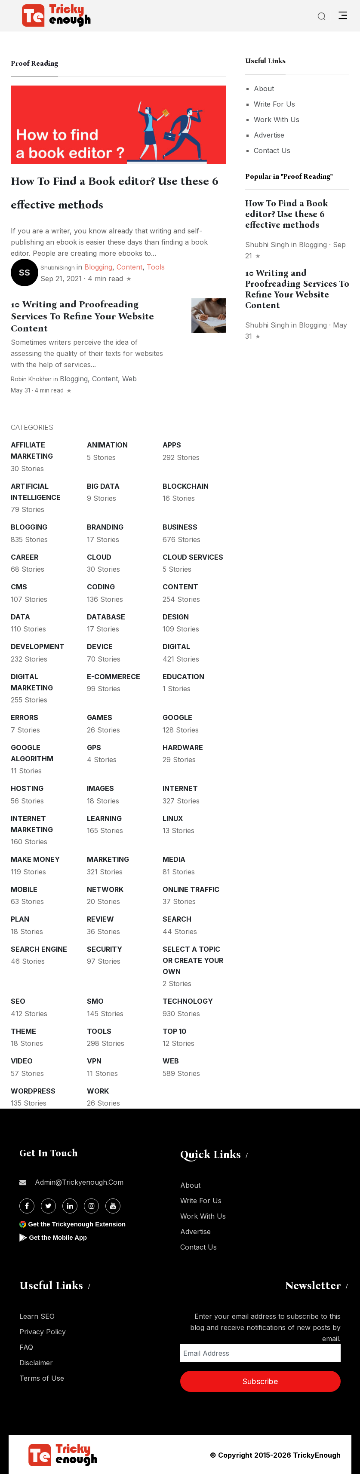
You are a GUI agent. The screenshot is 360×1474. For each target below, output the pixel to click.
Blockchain (186, 485)
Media (174, 858)
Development (38, 645)
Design (176, 616)
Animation (107, 444)
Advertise (269, 135)
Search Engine (39, 948)
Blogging (98, 266)
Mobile (24, 888)
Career (24, 556)
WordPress (33, 1090)
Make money (35, 858)
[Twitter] (48, 1205)
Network (105, 888)
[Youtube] (112, 1205)
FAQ (26, 1346)
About (264, 88)
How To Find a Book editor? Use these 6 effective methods (286, 214)
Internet (180, 787)
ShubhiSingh (57, 266)
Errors (24, 716)
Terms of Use (41, 1377)
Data (20, 616)
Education (183, 675)
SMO (95, 1000)
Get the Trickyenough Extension (80, 1223)
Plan (20, 918)
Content (129, 266)
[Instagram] (91, 1205)
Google (177, 716)
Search (177, 918)
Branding (105, 526)
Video (22, 1060)
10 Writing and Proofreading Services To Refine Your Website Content (82, 315)
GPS (94, 746)
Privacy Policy (42, 1331)
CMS (19, 586)
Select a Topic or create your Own (193, 959)
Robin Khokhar (31, 378)
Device (100, 645)
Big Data (103, 485)
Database (106, 616)
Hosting (27, 787)
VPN (94, 1060)
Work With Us (276, 119)
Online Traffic (191, 888)
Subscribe (260, 1380)
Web (129, 378)
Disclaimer (36, 1362)
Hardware (183, 746)
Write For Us (274, 104)
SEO (18, 1000)
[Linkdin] (69, 1205)
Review (100, 918)
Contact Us (272, 150)
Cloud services (193, 556)
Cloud (99, 556)
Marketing (108, 858)
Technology (188, 1000)
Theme (23, 1030)
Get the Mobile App (60, 1236)
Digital (176, 645)
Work (98, 1090)
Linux (173, 817)
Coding (101, 586)
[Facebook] (26, 1205)
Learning (104, 817)
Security (104, 948)
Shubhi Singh (267, 244)
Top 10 (174, 1030)
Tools (156, 266)
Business (180, 526)
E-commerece (113, 675)
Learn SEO (37, 1315)
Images (100, 787)
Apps (172, 444)
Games (99, 716)
